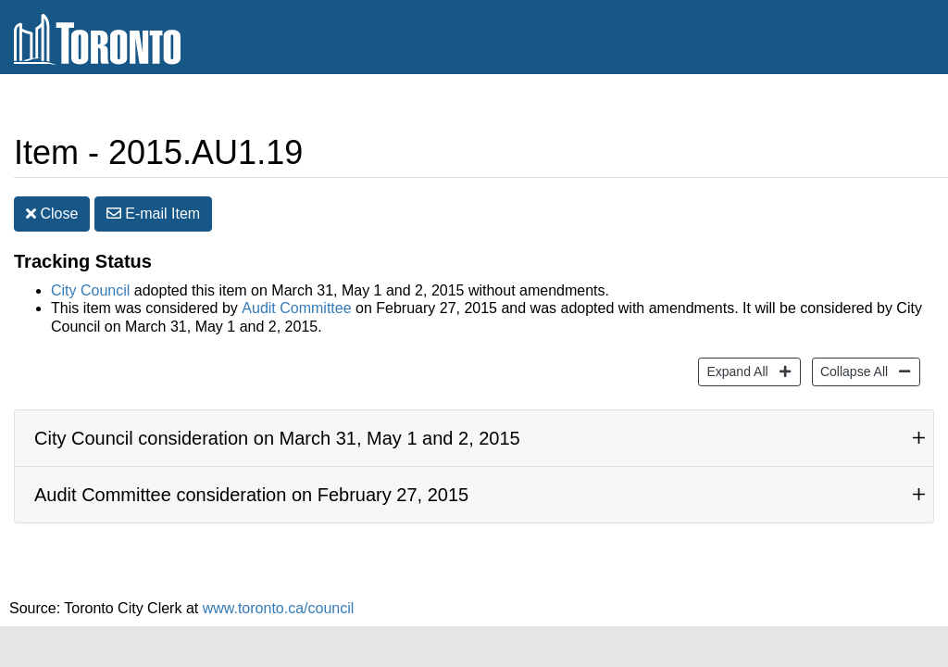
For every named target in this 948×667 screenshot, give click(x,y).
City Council (90, 290)
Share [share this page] (889, 105)
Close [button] (52, 213)
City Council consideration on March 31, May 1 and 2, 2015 (277, 438)
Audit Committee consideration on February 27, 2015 (251, 495)
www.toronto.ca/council (279, 608)
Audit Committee (296, 308)
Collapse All (852, 370)
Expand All (734, 370)
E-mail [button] (153, 213)
